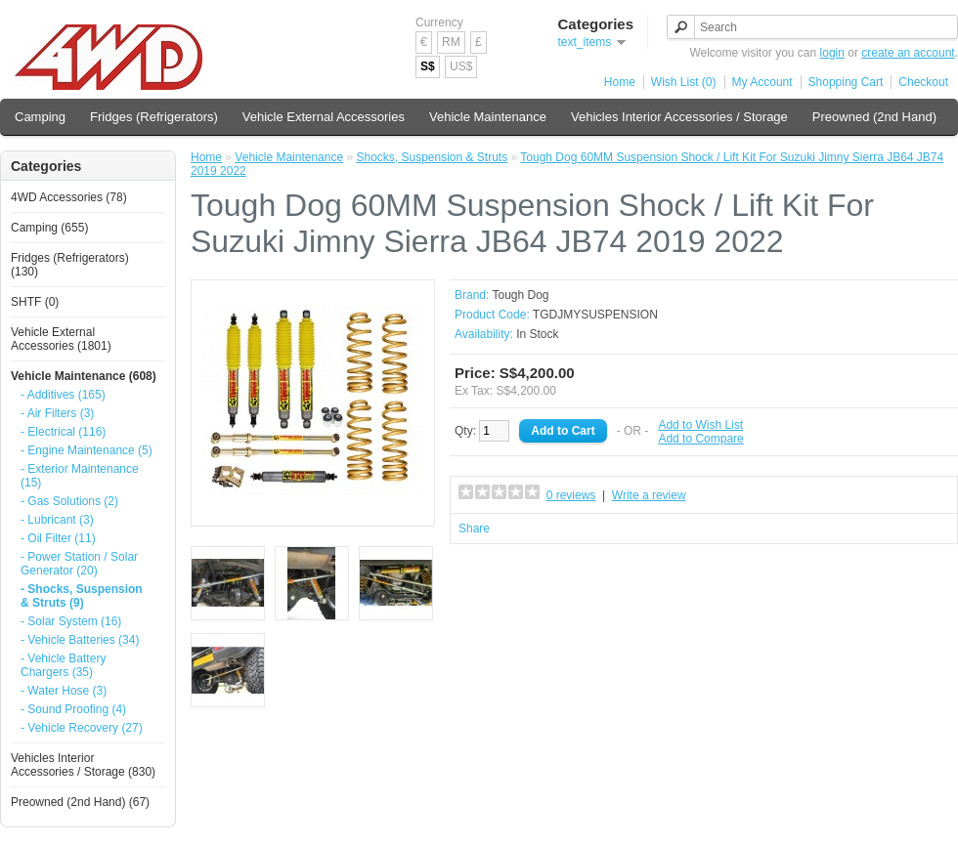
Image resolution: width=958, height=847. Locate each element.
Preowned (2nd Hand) (874, 116)
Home (619, 82)
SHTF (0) (35, 302)
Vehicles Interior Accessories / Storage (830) (83, 765)
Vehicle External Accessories (323, 116)
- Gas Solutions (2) (69, 501)
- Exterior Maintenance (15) (80, 475)
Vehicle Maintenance (487, 116)
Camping (40, 116)
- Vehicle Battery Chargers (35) (63, 665)
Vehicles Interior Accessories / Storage (679, 116)
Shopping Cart (846, 82)
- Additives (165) (63, 395)
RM (451, 42)
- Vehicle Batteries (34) (80, 640)
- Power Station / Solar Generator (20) (79, 563)
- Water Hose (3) (64, 691)
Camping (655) (49, 227)
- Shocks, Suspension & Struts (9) (82, 596)
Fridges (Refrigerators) (154, 116)
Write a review (649, 495)
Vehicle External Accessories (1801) (61, 339)
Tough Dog (520, 295)
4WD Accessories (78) (69, 197)
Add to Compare (700, 438)
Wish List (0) (684, 82)
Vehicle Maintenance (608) (83, 376)
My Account (762, 82)
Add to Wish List (700, 425)
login (832, 53)
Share (474, 528)
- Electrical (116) (63, 432)
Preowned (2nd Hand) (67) (80, 802)
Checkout (923, 82)
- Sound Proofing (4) (73, 709)
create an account (907, 53)
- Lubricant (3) (57, 520)
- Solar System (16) (71, 621)
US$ (461, 66)
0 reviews (571, 495)
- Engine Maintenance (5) (86, 450)
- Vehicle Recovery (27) (82, 728)
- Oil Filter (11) (58, 538)
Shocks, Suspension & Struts (431, 157)
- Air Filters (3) (57, 413)
